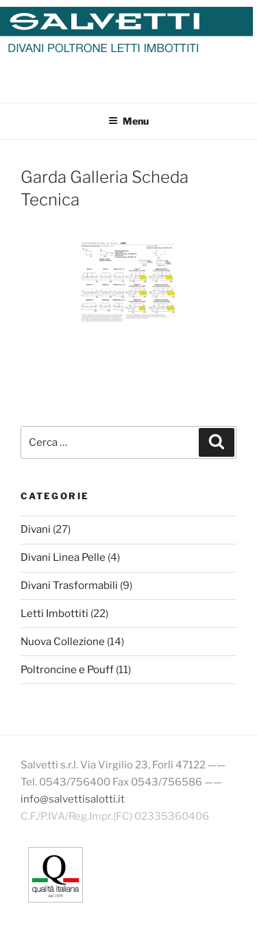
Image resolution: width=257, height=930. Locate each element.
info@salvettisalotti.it (73, 799)
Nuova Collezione (63, 642)
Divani (36, 529)
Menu (128, 121)
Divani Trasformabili (69, 585)
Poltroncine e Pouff (67, 670)
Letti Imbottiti (54, 613)
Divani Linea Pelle (63, 557)
